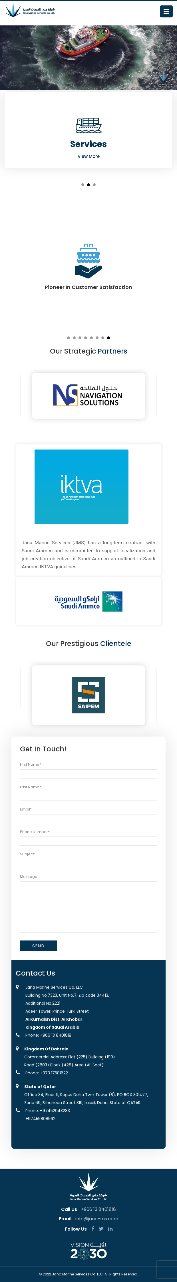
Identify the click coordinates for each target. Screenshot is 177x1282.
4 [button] (85, 337)
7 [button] (102, 337)
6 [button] (97, 337)
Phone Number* (35, 831)
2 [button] (88, 184)
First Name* (30, 764)
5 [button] (91, 337)
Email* (26, 809)
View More (89, 156)
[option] (88, 129)
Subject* (28, 854)
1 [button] (82, 184)
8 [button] (108, 337)
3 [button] (94, 184)
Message (28, 876)
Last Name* (30, 787)
